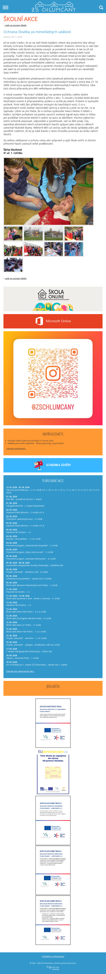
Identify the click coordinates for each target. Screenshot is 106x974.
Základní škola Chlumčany (53, 2)
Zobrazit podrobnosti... (16, 448)
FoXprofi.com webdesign (47, 964)
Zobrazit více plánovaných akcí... (20, 671)
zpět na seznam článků (15, 25)
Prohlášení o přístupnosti (53, 956)
